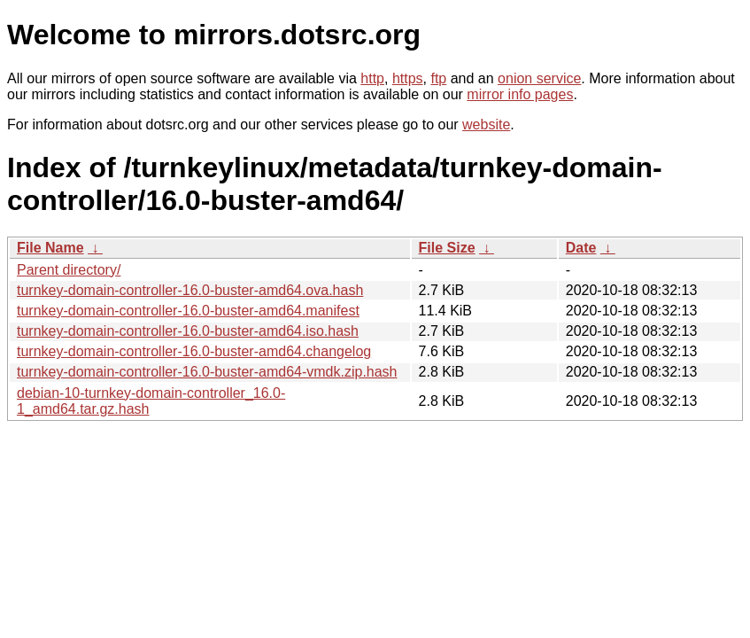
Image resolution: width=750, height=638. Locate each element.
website (486, 124)
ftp (438, 78)
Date (581, 247)
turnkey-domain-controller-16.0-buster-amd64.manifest (188, 310)
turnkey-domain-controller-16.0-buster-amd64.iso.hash (188, 330)
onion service (539, 78)
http (372, 78)
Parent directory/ (68, 269)
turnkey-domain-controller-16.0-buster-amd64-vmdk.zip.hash (207, 371)
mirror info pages (520, 94)
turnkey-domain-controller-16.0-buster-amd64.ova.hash (190, 290)
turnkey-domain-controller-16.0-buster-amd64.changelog (194, 351)
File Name (50, 247)
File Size (447, 247)
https (407, 78)
